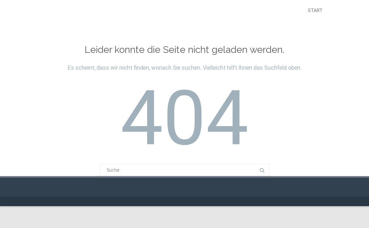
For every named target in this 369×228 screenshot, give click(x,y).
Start (315, 10)
